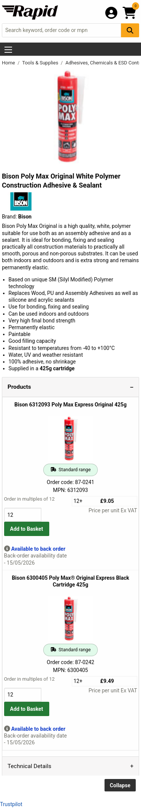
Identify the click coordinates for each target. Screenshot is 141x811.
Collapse (120, 785)
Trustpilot (11, 804)
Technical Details (29, 766)
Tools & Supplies (40, 63)
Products (19, 386)
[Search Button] (130, 30)
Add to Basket (26, 529)
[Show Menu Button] (8, 50)
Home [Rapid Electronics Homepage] (9, 63)
